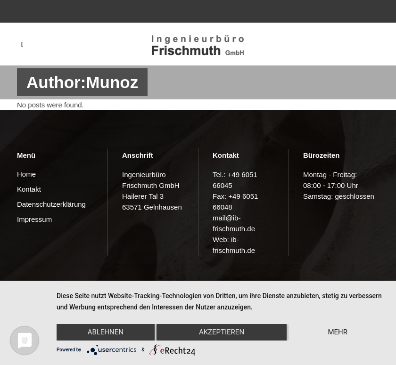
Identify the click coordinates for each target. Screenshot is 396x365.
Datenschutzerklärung (51, 204)
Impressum (34, 219)
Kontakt (29, 189)
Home (26, 174)
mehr (337, 332)
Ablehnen (106, 332)
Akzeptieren (221, 332)
